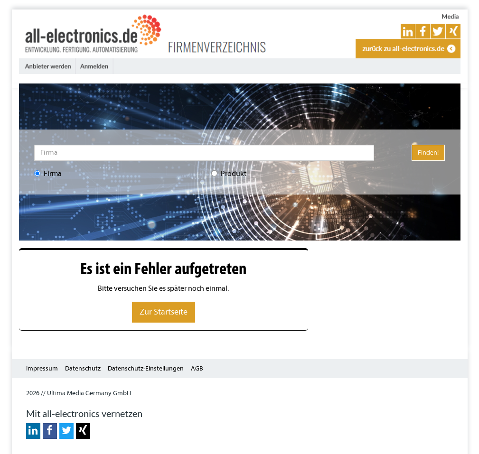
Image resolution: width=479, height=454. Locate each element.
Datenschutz (83, 368)
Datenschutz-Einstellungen (146, 368)
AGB (197, 368)
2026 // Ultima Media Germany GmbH (78, 393)
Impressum (42, 368)
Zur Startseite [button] (164, 312)
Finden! (428, 152)
